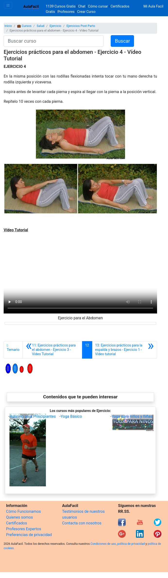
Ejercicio (55, 26)
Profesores (66, 12)
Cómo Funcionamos (23, 511)
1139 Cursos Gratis (61, 6)
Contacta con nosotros (81, 523)
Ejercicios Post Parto (81, 26)
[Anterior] (52, 350)
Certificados (16, 523)
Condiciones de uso (103, 544)
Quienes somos (19, 517)
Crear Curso (86, 12)
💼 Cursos (24, 26)
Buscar (122, 41)
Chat (81, 6)
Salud (40, 26)
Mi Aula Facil (153, 6)
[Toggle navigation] (8, 5)
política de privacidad (131, 544)
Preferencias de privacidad (29, 534)
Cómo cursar (98, 6)
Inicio (8, 26)
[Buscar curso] (53, 41)
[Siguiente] (124, 350)
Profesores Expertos (23, 529)
